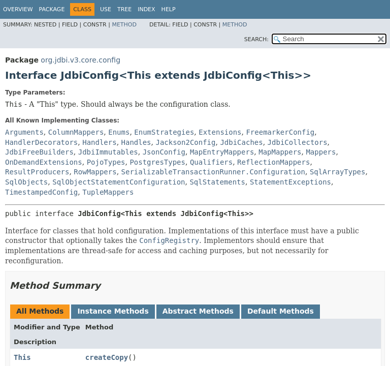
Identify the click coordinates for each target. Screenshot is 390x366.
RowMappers (95, 172)
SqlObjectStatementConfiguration (118, 182)
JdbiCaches (241, 142)
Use (105, 9)
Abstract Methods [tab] (198, 311)
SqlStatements (217, 182)
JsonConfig (164, 152)
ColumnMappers (76, 132)
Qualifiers (211, 162)
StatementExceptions (290, 182)
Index (146, 9)
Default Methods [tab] (280, 311)
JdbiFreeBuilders (39, 152)
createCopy (106, 357)
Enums (118, 132)
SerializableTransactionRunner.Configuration (213, 172)
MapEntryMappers (222, 152)
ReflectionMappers (273, 162)
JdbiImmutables (108, 152)
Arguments (24, 132)
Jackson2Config (185, 142)
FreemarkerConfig (280, 132)
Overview (18, 9)
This (22, 357)
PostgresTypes (157, 162)
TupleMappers (108, 192)
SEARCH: (256, 39)
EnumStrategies (164, 132)
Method (124, 24)
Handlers (99, 142)
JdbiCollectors (298, 142)
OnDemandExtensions (43, 162)
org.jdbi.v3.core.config (80, 60)
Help (168, 9)
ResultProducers (37, 172)
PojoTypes (106, 162)
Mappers (321, 152)
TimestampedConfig (41, 192)
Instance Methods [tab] (112, 311)
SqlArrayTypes (338, 172)
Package (52, 9)
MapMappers (279, 152)
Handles (136, 142)
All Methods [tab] (39, 311)
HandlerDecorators (41, 142)
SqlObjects (26, 182)
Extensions (220, 132)
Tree (124, 9)
